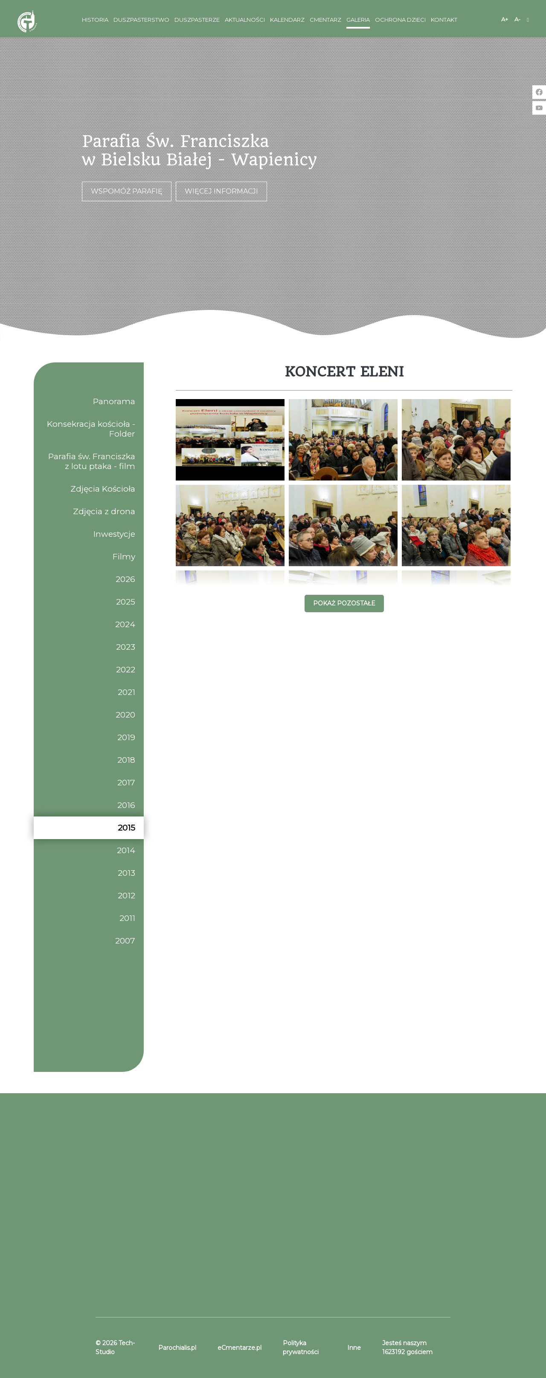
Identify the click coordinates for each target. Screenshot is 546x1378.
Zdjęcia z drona (104, 511)
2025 (125, 602)
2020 (125, 715)
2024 (125, 624)
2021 (126, 692)
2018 (126, 760)
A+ (504, 19)
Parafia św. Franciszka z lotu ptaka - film (91, 461)
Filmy (124, 557)
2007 (125, 941)
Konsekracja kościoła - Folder (91, 429)
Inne (354, 1348)
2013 (126, 873)
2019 (126, 737)
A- (517, 19)
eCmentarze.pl (239, 1348)
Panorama (114, 401)
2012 (126, 895)
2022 (125, 670)
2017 (126, 782)
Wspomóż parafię (127, 191)
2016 (126, 805)
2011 (127, 918)
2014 (126, 850)
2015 (126, 828)
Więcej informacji (221, 191)
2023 (125, 647)
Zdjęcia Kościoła (102, 489)
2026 (125, 579)
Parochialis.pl (177, 1348)
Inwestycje (114, 534)
